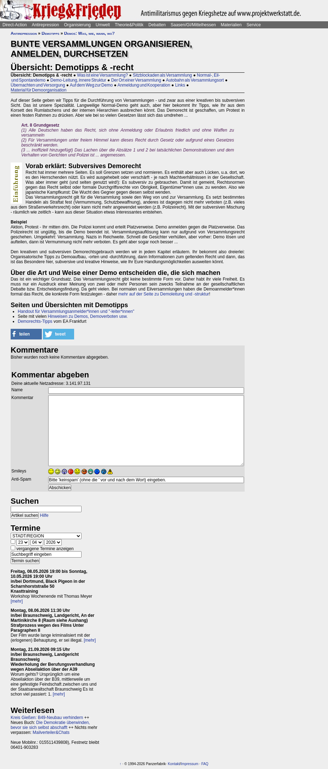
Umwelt (103, 24)
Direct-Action (14, 24)
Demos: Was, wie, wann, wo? (89, 33)
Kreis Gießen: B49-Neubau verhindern (47, 717)
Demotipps (50, 33)
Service (253, 24)
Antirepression (45, 24)
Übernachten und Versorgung (38, 85)
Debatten (157, 24)
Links (180, 85)
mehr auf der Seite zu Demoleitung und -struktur (163, 294)
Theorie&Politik (129, 24)
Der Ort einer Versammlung (136, 80)
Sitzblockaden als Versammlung (162, 75)
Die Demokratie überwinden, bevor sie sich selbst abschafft (50, 725)
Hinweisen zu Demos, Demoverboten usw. (88, 316)
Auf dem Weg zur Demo (91, 85)
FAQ (205, 764)
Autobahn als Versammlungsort (195, 80)
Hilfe (44, 515)
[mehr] (17, 601)
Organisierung (77, 24)
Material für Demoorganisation (38, 90)
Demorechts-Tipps (35, 321)
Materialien (231, 24)
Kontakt (174, 764)
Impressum (189, 764)
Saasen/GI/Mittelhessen (193, 24)
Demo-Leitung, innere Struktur (78, 80)
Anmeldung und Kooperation (143, 85)
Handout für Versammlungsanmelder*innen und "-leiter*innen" (76, 311)
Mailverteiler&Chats (51, 732)
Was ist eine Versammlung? (102, 75)
